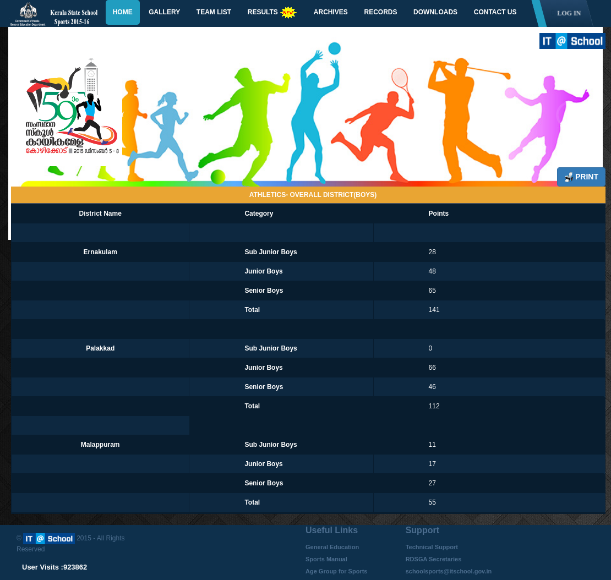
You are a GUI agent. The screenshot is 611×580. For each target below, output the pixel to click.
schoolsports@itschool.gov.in (449, 571)
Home (123, 12)
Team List (214, 12)
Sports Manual (326, 559)
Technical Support (432, 547)
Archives (331, 12)
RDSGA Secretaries (434, 559)
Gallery (164, 12)
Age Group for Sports (336, 571)
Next (576, 128)
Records (380, 12)
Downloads (435, 12)
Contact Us (495, 12)
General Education (332, 547)
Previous (41, 115)
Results (272, 12)
